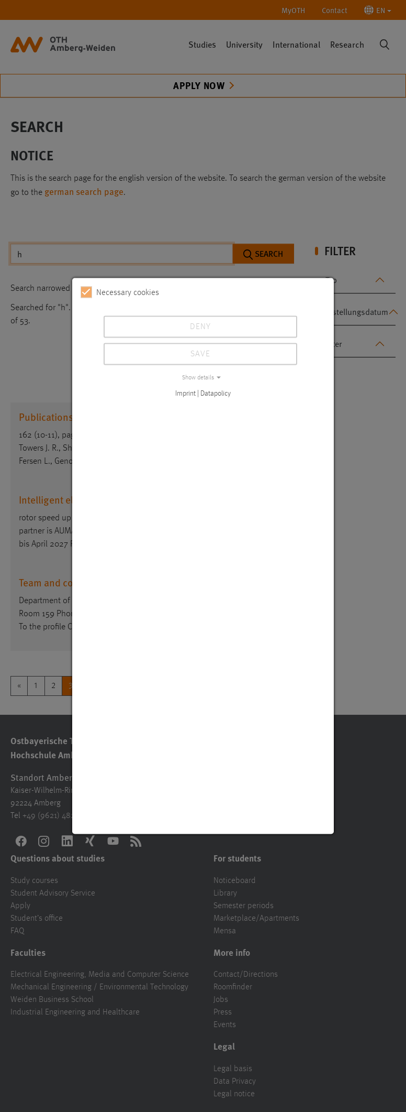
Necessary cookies (120, 292)
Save (200, 354)
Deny (200, 327)
